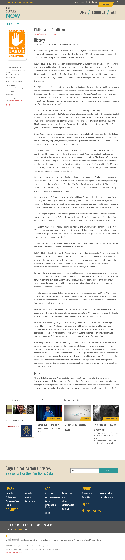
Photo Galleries (11, 497)
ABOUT (77, 2)
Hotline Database (17, 529)
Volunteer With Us (106, 493)
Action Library (49, 493)
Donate (47, 501)
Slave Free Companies (52, 497)
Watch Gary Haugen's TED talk (49, 424)
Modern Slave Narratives (14, 501)
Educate (64, 501)
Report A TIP (66, 509)
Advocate (48, 513)
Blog (86, 504)
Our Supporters (87, 493)
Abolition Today (29, 493)
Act (47, 488)
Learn (10, 488)
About (87, 488)
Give (63, 497)
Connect (12, 509)
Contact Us (86, 497)
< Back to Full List (12, 23)
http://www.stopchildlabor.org (47, 34)
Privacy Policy (17, 553)
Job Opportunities (68, 505)
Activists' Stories (29, 501)
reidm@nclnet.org (16, 101)
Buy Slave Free (67, 493)
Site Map (9, 553)
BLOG (82, 2)
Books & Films (28, 497)
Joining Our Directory (107, 497)
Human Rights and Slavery (51, 506)
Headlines (9, 505)
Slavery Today (10, 493)
